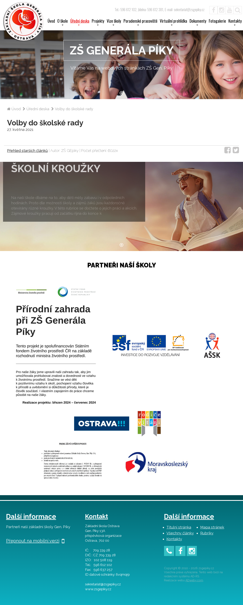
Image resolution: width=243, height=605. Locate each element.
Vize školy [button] (114, 22)
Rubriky (206, 533)
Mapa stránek (212, 527)
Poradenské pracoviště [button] (140, 22)
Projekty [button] (98, 22)
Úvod (51, 21)
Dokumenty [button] (198, 22)
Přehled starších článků (27, 150)
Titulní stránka (178, 527)
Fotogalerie (217, 21)
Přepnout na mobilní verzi (35, 540)
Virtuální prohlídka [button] (173, 22)
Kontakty (174, 539)
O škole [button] (62, 22)
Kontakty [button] (235, 22)
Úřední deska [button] (79, 22)
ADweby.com (194, 580)
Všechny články (180, 533)
